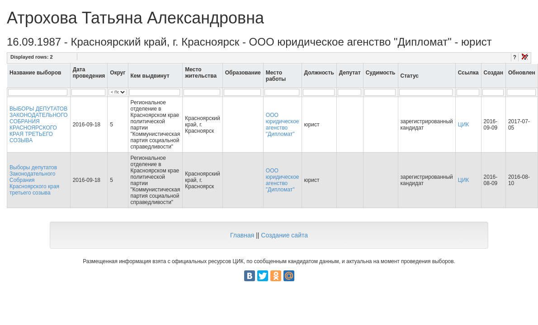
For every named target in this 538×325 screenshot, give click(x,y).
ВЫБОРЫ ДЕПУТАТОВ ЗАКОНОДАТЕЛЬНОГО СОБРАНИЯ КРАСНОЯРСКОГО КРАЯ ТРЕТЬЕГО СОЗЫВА (38, 125)
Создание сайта (284, 235)
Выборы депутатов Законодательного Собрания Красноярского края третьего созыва (34, 180)
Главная (242, 235)
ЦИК (463, 124)
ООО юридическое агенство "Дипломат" (282, 124)
